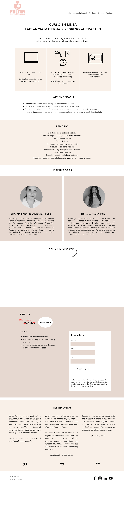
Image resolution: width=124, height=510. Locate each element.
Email (72, 357)
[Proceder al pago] (83, 369)
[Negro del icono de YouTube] (110, 478)
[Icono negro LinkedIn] (105, 478)
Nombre (73, 340)
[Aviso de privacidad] (20, 480)
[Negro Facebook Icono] (94, 478)
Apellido (73, 348)
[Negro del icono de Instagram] (100, 478)
